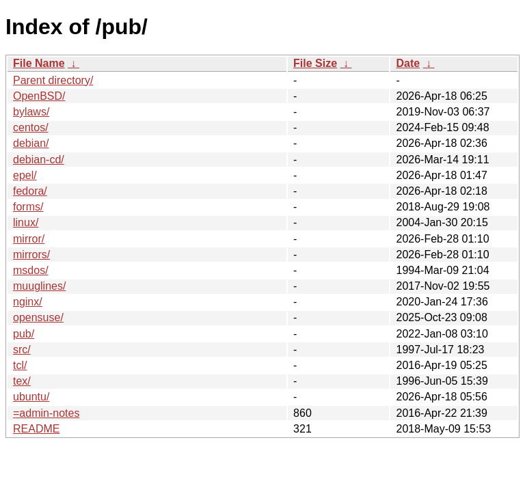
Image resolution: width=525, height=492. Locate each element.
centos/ (31, 127)
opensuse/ (38, 317)
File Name (39, 63)
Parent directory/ (53, 80)
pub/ (23, 334)
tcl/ (20, 365)
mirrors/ (31, 254)
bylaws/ (31, 112)
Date (408, 63)
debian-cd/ (38, 159)
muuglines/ (39, 286)
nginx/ (27, 302)
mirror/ (28, 239)
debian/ (31, 143)
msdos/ (31, 270)
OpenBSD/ (39, 96)
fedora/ (30, 191)
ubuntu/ (31, 396)
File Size (315, 63)
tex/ (22, 381)
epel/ (25, 175)
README (36, 429)
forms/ (28, 207)
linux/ (25, 222)
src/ (22, 349)
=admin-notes (46, 413)
